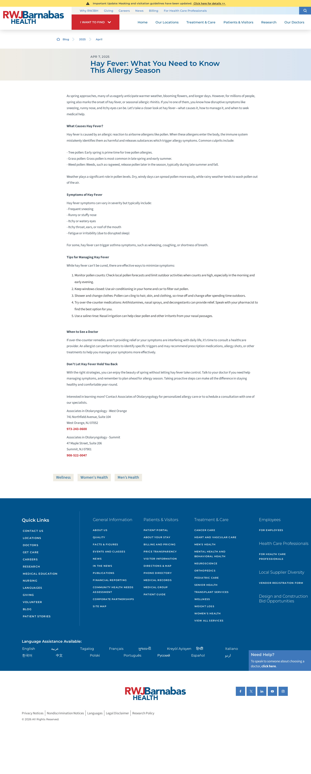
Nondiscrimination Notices (65, 713)
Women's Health (94, 477)
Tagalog (87, 648)
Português (132, 655)
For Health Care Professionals (185, 11)
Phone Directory (158, 572)
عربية (55, 648)
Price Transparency (160, 551)
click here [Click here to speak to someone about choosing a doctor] (268, 666)
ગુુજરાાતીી (144, 648)
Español (198, 655)
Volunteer (32, 602)
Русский (163, 655)
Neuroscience (205, 563)
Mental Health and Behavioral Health (210, 554)
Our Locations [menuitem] (167, 22)
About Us (100, 530)
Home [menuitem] (143, 22)
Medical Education (40, 573)
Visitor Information (160, 558)
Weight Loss (204, 606)
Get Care (31, 552)
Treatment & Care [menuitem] (200, 22)
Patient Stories (37, 616)
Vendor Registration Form (281, 582)
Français (116, 648)
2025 (82, 39)
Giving (108, 11)
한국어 (27, 655)
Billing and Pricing (160, 544)
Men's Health (205, 544)
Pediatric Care (206, 577)
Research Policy (143, 713)
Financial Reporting (110, 580)
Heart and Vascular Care (215, 537)
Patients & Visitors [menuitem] (238, 22)
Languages (32, 587)
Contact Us (33, 530)
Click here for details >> (209, 3)
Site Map (100, 606)
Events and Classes (109, 551)
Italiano (231, 648)
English (28, 648)
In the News (102, 565)
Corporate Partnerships (113, 599)
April (99, 39)
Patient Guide (155, 594)
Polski (95, 655)
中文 (59, 655)
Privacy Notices (32, 713)
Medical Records (158, 580)
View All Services (209, 620)
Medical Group (156, 587)
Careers (124, 11)
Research (31, 566)
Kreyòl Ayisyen (179, 648)
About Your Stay (157, 537)
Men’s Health (128, 477)
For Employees (271, 530)
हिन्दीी (199, 648)
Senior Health (206, 584)
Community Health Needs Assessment (113, 589)
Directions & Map (158, 565)
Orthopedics (205, 570)
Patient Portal (156, 530)
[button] (305, 10)
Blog (66, 39)
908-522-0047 (77, 455)
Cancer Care (204, 530)
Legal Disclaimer (117, 713)
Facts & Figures (105, 544)
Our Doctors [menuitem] (294, 22)
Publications (103, 572)
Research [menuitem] (268, 22)
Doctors (30, 545)
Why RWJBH (89, 11)
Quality (99, 537)
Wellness (63, 477)
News (139, 11)
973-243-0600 (77, 428)
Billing (153, 11)
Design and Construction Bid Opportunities (283, 598)
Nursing (30, 580)
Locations (32, 538)
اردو (228, 655)
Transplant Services (211, 592)
